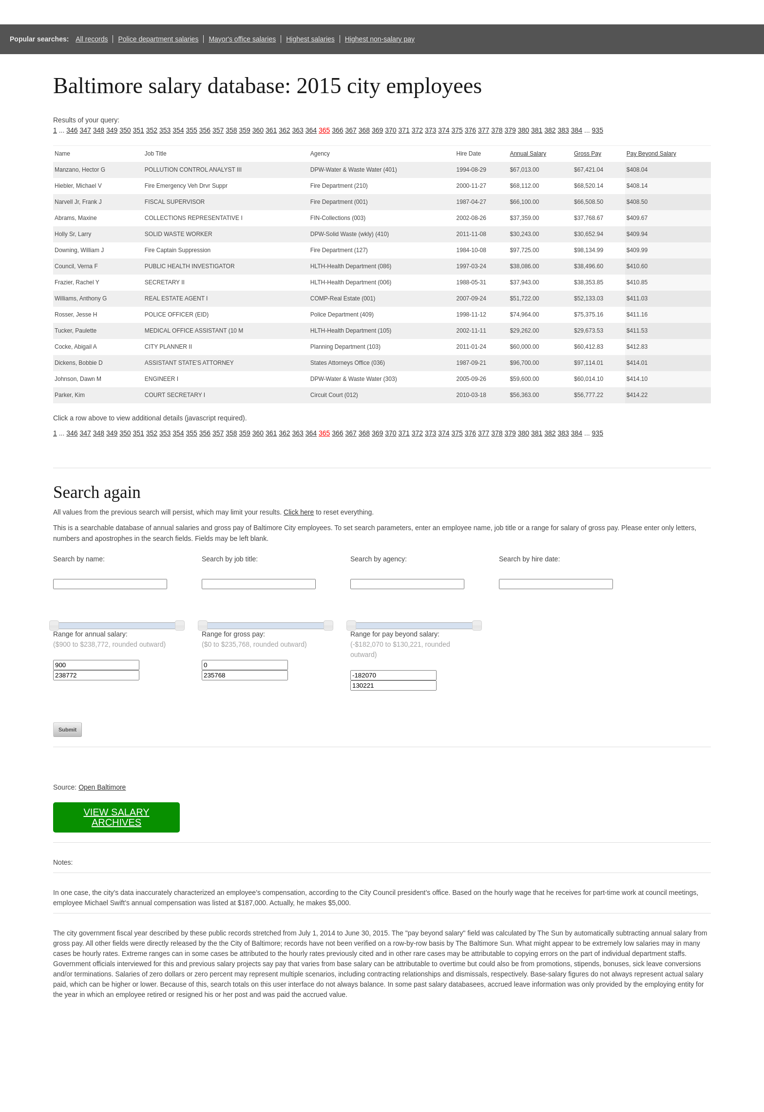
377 (483, 130)
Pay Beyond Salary (651, 153)
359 (244, 130)
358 (231, 130)
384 (576, 130)
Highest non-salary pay (380, 39)
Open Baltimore (102, 787)
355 (191, 130)
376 (470, 130)
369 (377, 130)
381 (536, 130)
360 (258, 130)
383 (563, 130)
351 (138, 130)
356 (204, 130)
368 (364, 130)
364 (311, 130)
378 (496, 130)
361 (271, 130)
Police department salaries (158, 39)
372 (417, 130)
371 (404, 130)
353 (165, 130)
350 (125, 130)
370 (390, 130)
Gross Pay (587, 153)
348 (98, 130)
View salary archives (116, 817)
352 (151, 130)
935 (597, 130)
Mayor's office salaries (242, 39)
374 (443, 130)
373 (430, 130)
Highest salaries (310, 39)
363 (298, 130)
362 (284, 130)
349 (111, 130)
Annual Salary (528, 153)
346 (71, 130)
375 (457, 130)
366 (337, 130)
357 (218, 130)
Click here (299, 512)
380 (523, 130)
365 (324, 130)
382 (549, 130)
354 (178, 130)
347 (85, 130)
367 (351, 130)
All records (92, 39)
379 (510, 130)
